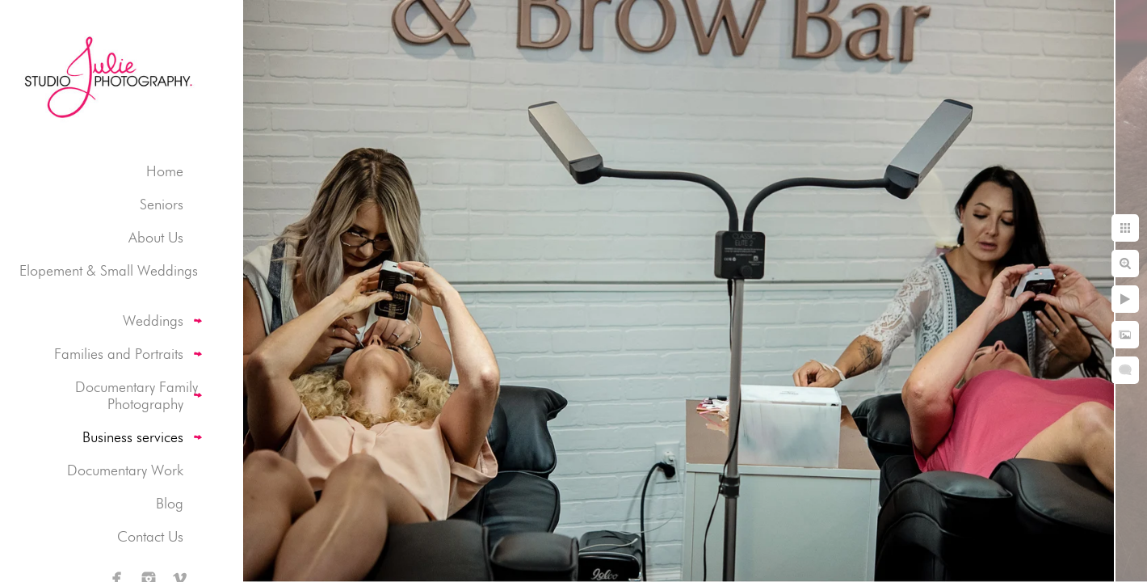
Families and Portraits (118, 353)
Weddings (153, 320)
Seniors (161, 204)
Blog (169, 503)
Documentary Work (125, 470)
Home (164, 170)
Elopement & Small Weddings (108, 270)
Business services (132, 436)
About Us (155, 237)
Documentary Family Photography (136, 395)
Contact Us (150, 536)
